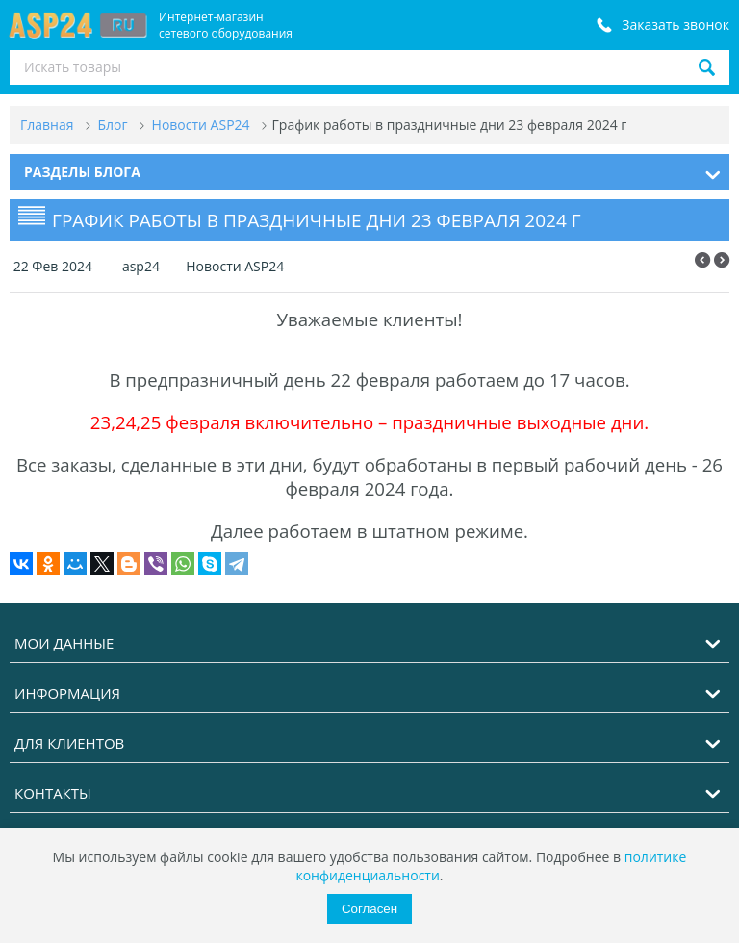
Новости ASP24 (234, 266)
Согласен (369, 909)
